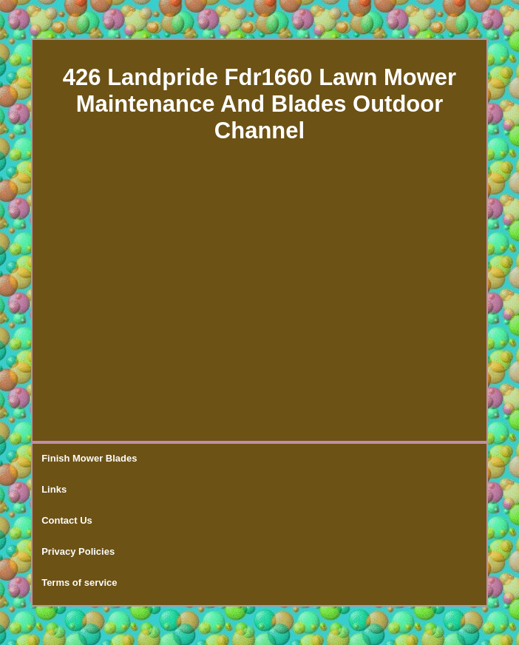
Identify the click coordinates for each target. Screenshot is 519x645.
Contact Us (66, 520)
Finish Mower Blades (89, 458)
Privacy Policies (78, 551)
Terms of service (79, 582)
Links (54, 489)
